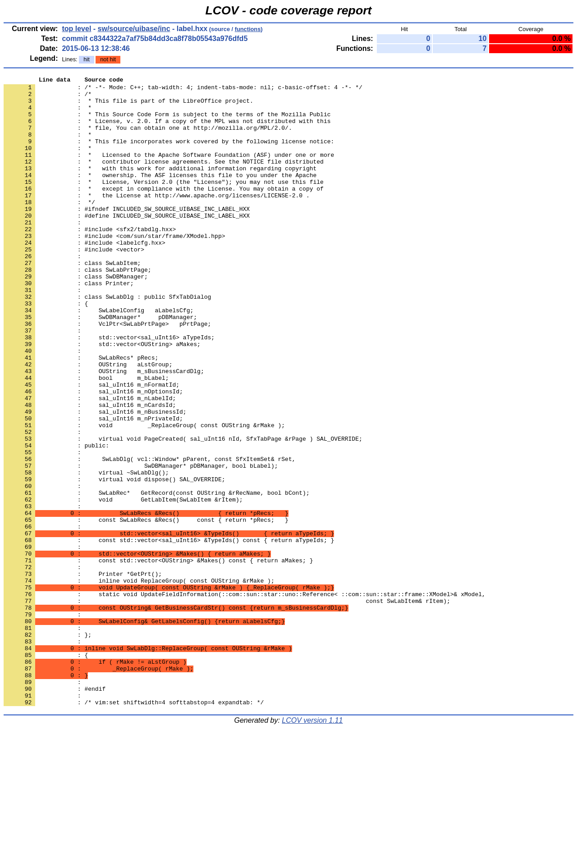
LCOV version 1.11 (312, 846)
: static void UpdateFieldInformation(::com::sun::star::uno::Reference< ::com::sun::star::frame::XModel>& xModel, (244, 698)
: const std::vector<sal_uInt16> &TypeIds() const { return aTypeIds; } (169, 633)
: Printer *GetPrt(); (83, 674)
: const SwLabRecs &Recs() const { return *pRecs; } (146, 609)
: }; (48, 747)
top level (76, 28)
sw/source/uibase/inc (134, 28)
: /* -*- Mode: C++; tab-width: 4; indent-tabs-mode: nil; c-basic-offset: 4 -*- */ (183, 90)
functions (248, 29)
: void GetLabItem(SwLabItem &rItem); (123, 584)
